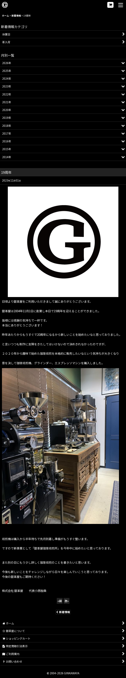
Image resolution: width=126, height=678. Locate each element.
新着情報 (63, 612)
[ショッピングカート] (110, 5)
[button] (120, 5)
